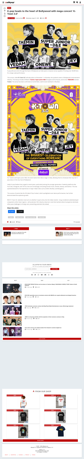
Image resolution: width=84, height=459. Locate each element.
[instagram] (38, 275)
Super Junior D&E (40, 80)
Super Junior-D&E (31, 217)
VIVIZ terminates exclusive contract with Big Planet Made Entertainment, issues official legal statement (49, 306)
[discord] (45, 275)
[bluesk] (52, 275)
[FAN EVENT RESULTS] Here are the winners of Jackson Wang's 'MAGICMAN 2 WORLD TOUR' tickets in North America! (51, 285)
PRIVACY (27, 454)
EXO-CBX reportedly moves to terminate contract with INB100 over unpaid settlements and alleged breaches (50, 295)
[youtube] (42, 275)
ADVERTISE (13, 454)
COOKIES (21, 454)
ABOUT (6, 454)
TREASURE (71, 80)
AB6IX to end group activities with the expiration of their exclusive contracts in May (44, 316)
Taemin (32, 80)
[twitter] (35, 275)
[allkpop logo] (10, 2)
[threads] (48, 275)
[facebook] (32, 275)
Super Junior (19, 217)
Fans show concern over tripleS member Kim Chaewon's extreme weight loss (43, 327)
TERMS (33, 454)
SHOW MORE (40, 440)
